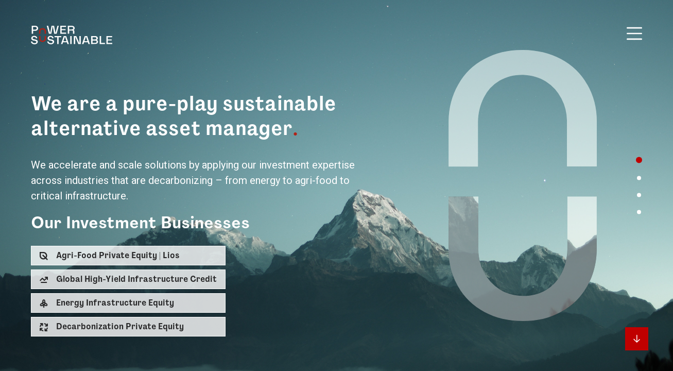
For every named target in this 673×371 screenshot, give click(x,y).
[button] (128, 255)
